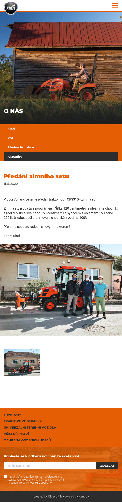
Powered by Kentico (76, 496)
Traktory (12, 415)
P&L (11, 138)
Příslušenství (16, 434)
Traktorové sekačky (23, 421)
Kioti (11, 129)
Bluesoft (53, 496)
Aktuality (15, 157)
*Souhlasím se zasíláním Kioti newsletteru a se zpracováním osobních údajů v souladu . (37, 479)
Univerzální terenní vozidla (30, 427)
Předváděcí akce (21, 147)
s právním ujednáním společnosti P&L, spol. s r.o (37, 481)
